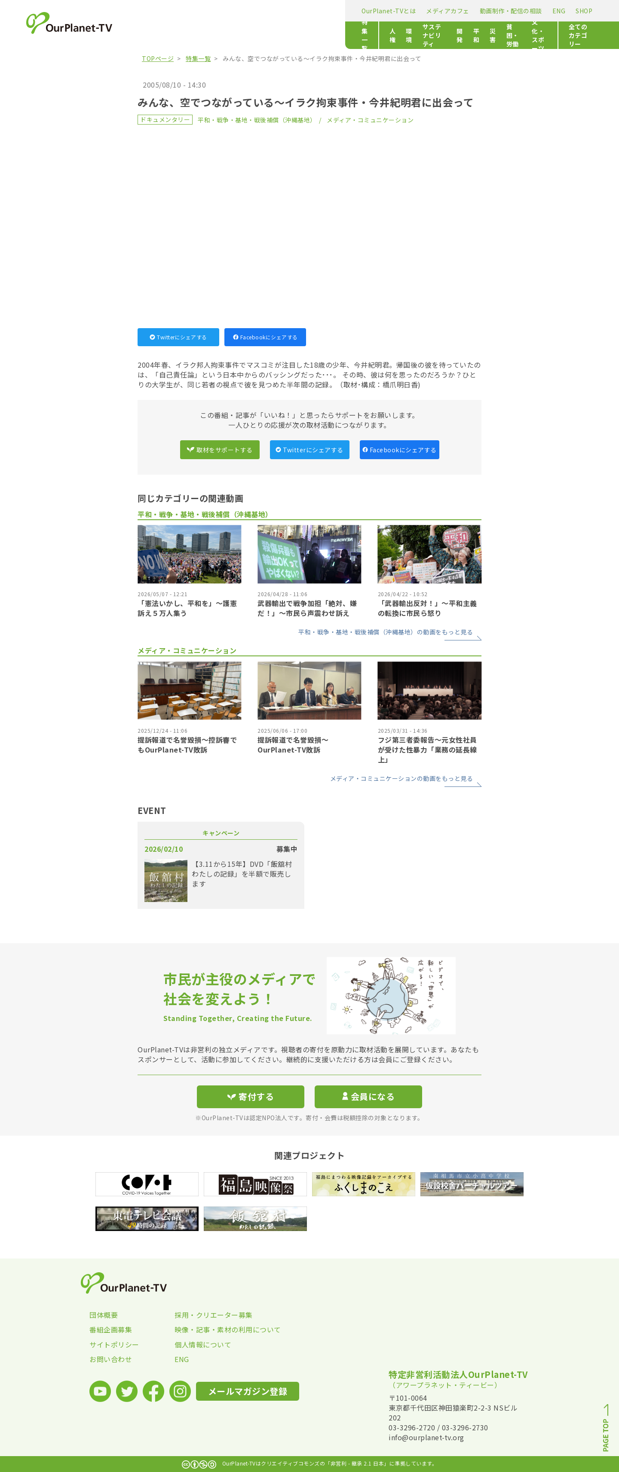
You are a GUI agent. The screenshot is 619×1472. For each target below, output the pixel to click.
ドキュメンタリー (165, 119)
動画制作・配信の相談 (291, 10)
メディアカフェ (228, 10)
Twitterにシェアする (178, 337)
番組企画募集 (110, 1329)
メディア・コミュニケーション (370, 120)
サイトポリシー (114, 1344)
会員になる (368, 1096)
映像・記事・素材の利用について (217, 1329)
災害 (346, 35)
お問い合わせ (110, 1359)
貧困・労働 (378, 35)
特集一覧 (154, 35)
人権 (195, 35)
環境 (217, 35)
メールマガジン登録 (437, 10)
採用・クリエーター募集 (214, 1315)
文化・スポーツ (426, 35)
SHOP (364, 10)
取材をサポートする (220, 449)
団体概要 (103, 1315)
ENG (339, 10)
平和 (323, 35)
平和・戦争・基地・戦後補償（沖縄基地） (257, 120)
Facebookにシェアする (265, 337)
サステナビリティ (259, 35)
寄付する (501, 9)
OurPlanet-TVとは (169, 10)
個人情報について (203, 1344)
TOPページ (158, 58)
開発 (300, 35)
